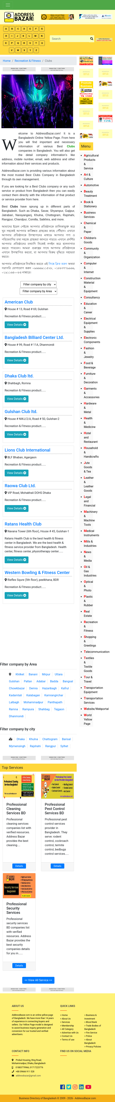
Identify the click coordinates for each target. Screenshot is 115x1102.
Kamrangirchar (53, 695)
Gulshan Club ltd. (21, 411)
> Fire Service (90, 1032)
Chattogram (50, 739)
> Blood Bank (90, 1022)
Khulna (33, 739)
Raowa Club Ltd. (20, 485)
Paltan (28, 681)
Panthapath (55, 702)
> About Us (65, 1018)
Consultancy (92, 297)
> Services (65, 1022)
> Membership (67, 1025)
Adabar (41, 681)
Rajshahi (35, 746)
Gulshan (14, 681)
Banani (33, 674)
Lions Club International (27, 450)
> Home (64, 1015)
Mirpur (46, 674)
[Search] (70, 38)
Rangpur (50, 746)
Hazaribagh (49, 688)
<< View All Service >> (38, 980)
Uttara (59, 674)
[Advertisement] (38, 635)
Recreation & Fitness (28, 60)
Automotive (91, 185)
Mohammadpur (33, 702)
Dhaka (21, 739)
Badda (54, 681)
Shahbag (44, 709)
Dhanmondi (16, 716)
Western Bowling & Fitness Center (37, 572)
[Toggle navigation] (8, 5)
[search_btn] (91, 38)
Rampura (28, 709)
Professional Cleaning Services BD (16, 808)
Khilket (20, 674)
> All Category (66, 1029)
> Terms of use (67, 1039)
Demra (33, 688)
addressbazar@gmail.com (28, 1075)
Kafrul (65, 688)
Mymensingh (17, 746)
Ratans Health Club (23, 524)
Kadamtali (15, 695)
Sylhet (64, 746)
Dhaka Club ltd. (19, 375)
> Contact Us (66, 1036)
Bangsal (68, 681)
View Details (16, 324)
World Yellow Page (88, 719)
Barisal (66, 739)
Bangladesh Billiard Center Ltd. (34, 337)
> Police (88, 1036)
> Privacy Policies (92, 1046)
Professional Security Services (16, 908)
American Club (19, 302)
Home (7, 60)
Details (19, 866)
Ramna (13, 709)
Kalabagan (33, 695)
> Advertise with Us (69, 1032)
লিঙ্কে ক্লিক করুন (58, 263)
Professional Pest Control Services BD (55, 808)
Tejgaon (59, 709)
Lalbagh (14, 702)
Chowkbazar (17, 688)
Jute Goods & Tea (88, 467)
